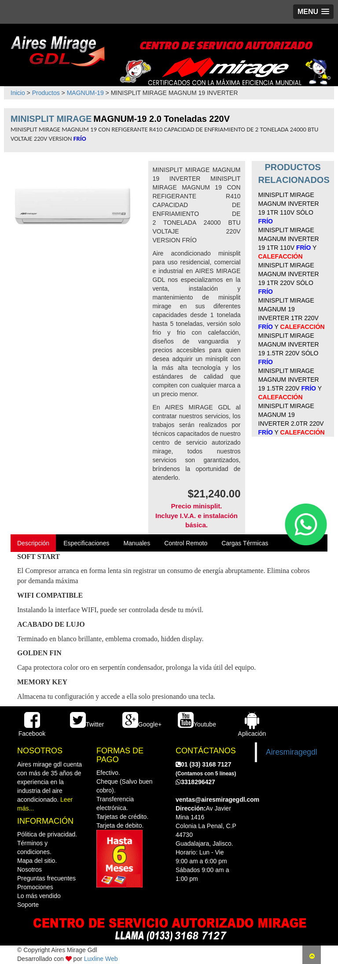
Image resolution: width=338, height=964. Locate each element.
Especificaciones (86, 543)
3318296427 (195, 781)
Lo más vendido (39, 895)
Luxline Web (101, 958)
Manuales (136, 543)
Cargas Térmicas (244, 543)
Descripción (33, 543)
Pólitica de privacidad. (47, 834)
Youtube (197, 724)
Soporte (28, 904)
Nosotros (29, 869)
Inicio (18, 92)
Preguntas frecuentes (46, 878)
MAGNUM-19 (85, 92)
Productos (46, 92)
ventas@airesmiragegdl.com (217, 799)
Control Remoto (185, 543)
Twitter (87, 724)
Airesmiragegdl (291, 752)
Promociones (35, 887)
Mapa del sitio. (37, 860)
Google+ (142, 724)
